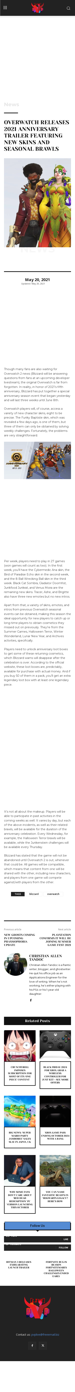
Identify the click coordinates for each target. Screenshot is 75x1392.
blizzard (34, 894)
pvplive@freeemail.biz (45, 1334)
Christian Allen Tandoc (45, 957)
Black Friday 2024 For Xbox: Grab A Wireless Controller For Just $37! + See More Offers (55, 1075)
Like (66, 1239)
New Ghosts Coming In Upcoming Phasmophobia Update (19, 939)
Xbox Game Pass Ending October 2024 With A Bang (55, 1135)
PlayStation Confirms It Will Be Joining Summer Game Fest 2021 (55, 939)
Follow (63, 1247)
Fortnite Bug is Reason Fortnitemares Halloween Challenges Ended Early (56, 1269)
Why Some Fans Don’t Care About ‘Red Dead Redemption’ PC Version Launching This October (20, 1200)
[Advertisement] (37, 55)
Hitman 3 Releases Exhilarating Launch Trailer (18, 1265)
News (11, 104)
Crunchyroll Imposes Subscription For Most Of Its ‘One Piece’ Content (20, 1073)
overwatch (53, 894)
